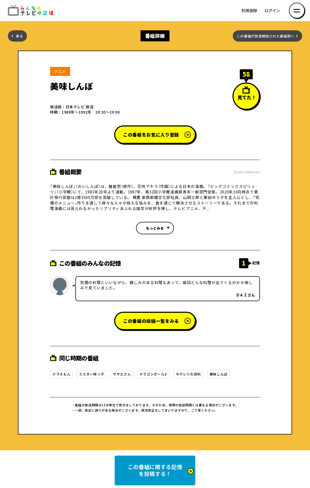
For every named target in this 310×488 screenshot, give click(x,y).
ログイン (272, 11)
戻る (19, 35)
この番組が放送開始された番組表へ (265, 35)
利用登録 (249, 11)
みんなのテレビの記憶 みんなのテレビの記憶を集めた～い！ (31, 10)
